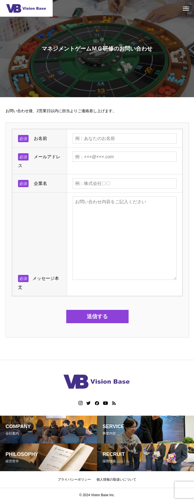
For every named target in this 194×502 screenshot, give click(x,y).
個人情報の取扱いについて (116, 479)
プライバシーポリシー (74, 479)
